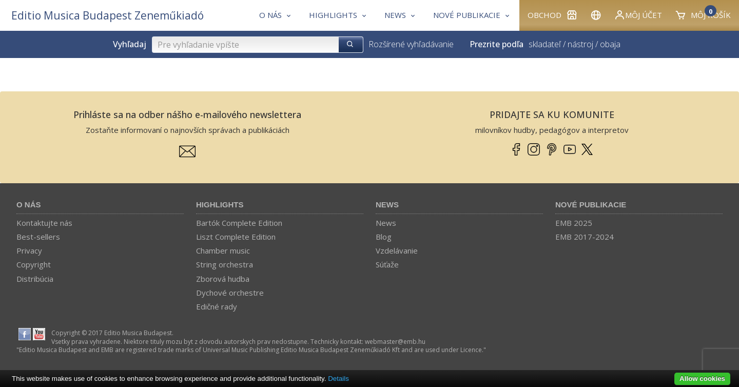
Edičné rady (216, 306)
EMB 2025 (573, 223)
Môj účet (638, 15)
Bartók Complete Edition (239, 223)
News (387, 204)
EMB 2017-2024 (584, 236)
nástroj (580, 44)
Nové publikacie (590, 204)
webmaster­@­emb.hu (395, 341)
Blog (384, 236)
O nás (28, 204)
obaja (610, 44)
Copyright (33, 264)
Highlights (220, 204)
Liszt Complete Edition (236, 236)
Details (338, 378)
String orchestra (224, 264)
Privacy (29, 250)
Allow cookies (702, 378)
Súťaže (387, 264)
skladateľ (545, 44)
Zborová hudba (222, 279)
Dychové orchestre (230, 292)
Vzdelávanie (397, 250)
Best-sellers (38, 236)
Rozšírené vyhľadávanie (411, 44)
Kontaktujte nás (44, 223)
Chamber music (223, 250)
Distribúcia (34, 279)
